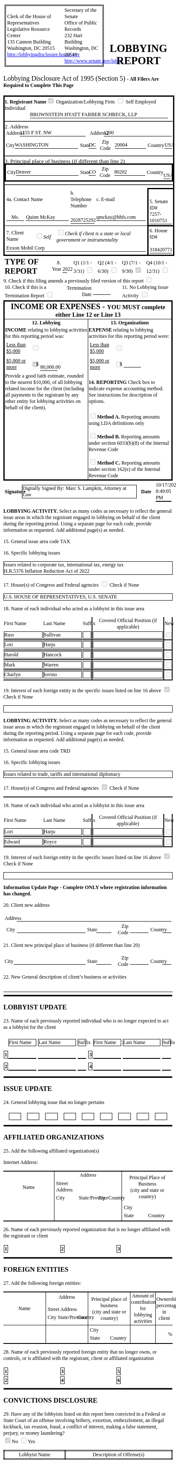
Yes (28, 1441)
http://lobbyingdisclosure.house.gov (43, 54)
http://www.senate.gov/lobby (94, 61)
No (12, 1441)
